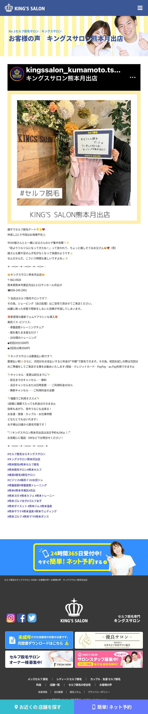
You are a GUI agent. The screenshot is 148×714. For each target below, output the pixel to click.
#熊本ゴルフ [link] (15, 516)
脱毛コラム (75, 692)
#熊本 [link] (11, 490)
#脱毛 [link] (17, 475)
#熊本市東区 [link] (21, 490)
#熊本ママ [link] (28, 516)
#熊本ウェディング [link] (45, 511)
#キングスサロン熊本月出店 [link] (24, 459)
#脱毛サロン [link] (28, 475)
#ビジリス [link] (13, 480)
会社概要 (58, 692)
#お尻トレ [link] (37, 480)
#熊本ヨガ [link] (13, 495)
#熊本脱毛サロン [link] (17, 469)
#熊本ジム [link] (34, 506)
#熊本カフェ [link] (27, 495)
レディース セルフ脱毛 (69, 679)
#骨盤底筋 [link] (13, 485)
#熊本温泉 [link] (46, 506)
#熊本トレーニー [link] (45, 495)
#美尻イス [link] (25, 480)
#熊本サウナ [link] (15, 511)
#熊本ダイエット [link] (17, 506)
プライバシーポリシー (99, 692)
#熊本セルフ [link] (34, 469)
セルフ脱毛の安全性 (80, 685)
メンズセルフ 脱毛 (38, 679)
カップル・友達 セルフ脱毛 (105, 679)
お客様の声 (105, 685)
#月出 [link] (32, 490)
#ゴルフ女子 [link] (34, 501)
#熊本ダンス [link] (41, 516)
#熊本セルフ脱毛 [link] (29, 464)
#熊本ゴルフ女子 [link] (17, 501)
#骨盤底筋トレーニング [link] (33, 485)
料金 (38, 685)
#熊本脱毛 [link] (13, 464)
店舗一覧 (55, 685)
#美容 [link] (11, 475)
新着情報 (42, 692)
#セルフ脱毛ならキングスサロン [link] (26, 454)
